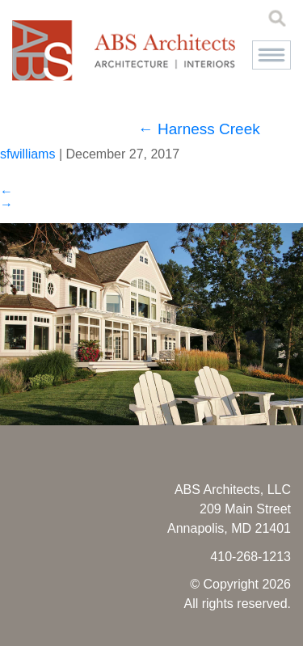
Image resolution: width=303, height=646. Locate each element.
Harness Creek (199, 128)
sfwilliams (27, 154)
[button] (271, 55)
